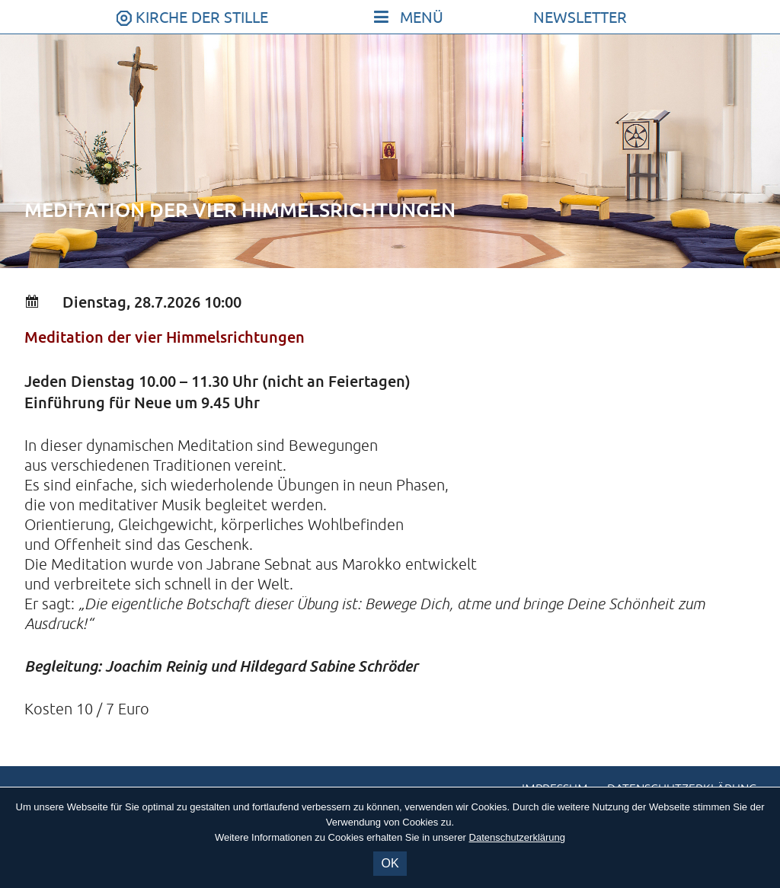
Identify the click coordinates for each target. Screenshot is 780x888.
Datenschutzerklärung (517, 837)
